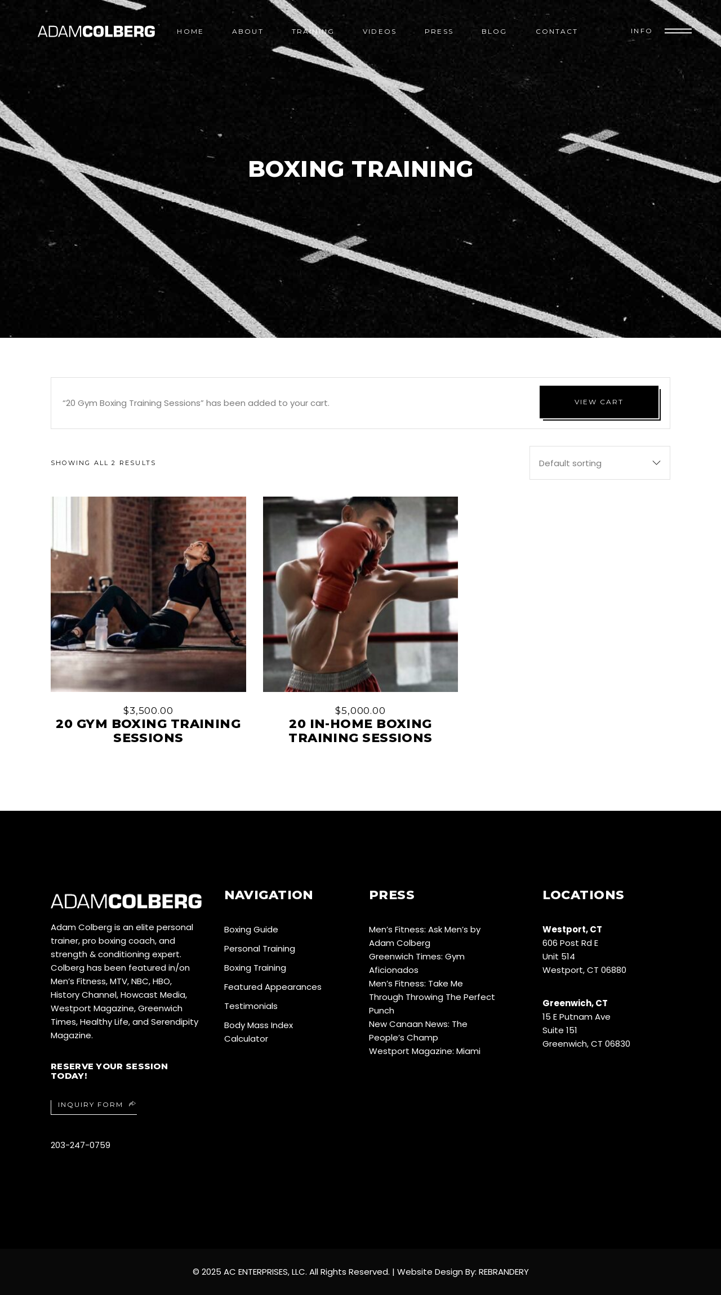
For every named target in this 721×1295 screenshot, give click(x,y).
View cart (599, 402)
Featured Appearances (273, 987)
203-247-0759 (80, 1145)
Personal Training (259, 948)
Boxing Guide (251, 929)
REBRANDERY (504, 1272)
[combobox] (599, 463)
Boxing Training (255, 968)
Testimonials (251, 1006)
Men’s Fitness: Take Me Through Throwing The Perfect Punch (432, 996)
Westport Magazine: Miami (424, 1051)
